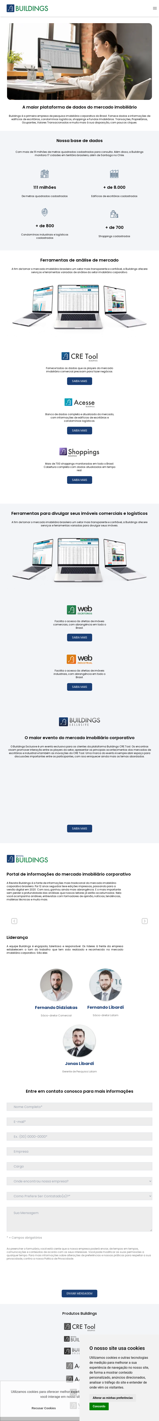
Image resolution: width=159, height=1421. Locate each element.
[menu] (155, 8)
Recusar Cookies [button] (44, 1408)
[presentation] (79, 1272)
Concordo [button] (99, 1406)
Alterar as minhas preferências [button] (113, 1397)
